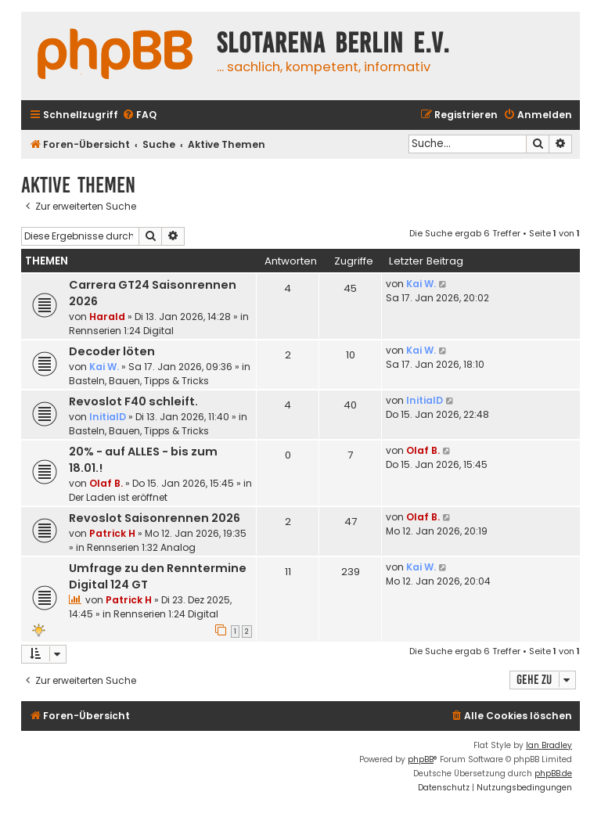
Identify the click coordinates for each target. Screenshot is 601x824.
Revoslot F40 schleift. (133, 401)
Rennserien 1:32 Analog (141, 547)
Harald (107, 316)
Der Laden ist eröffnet (118, 497)
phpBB (421, 759)
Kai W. (421, 283)
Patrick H (112, 533)
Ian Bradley (549, 745)
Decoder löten (112, 351)
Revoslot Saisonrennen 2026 (154, 518)
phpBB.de (553, 773)
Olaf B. (106, 483)
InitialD (107, 416)
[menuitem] (139, 115)
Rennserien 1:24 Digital (121, 330)
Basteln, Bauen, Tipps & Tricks (139, 380)
